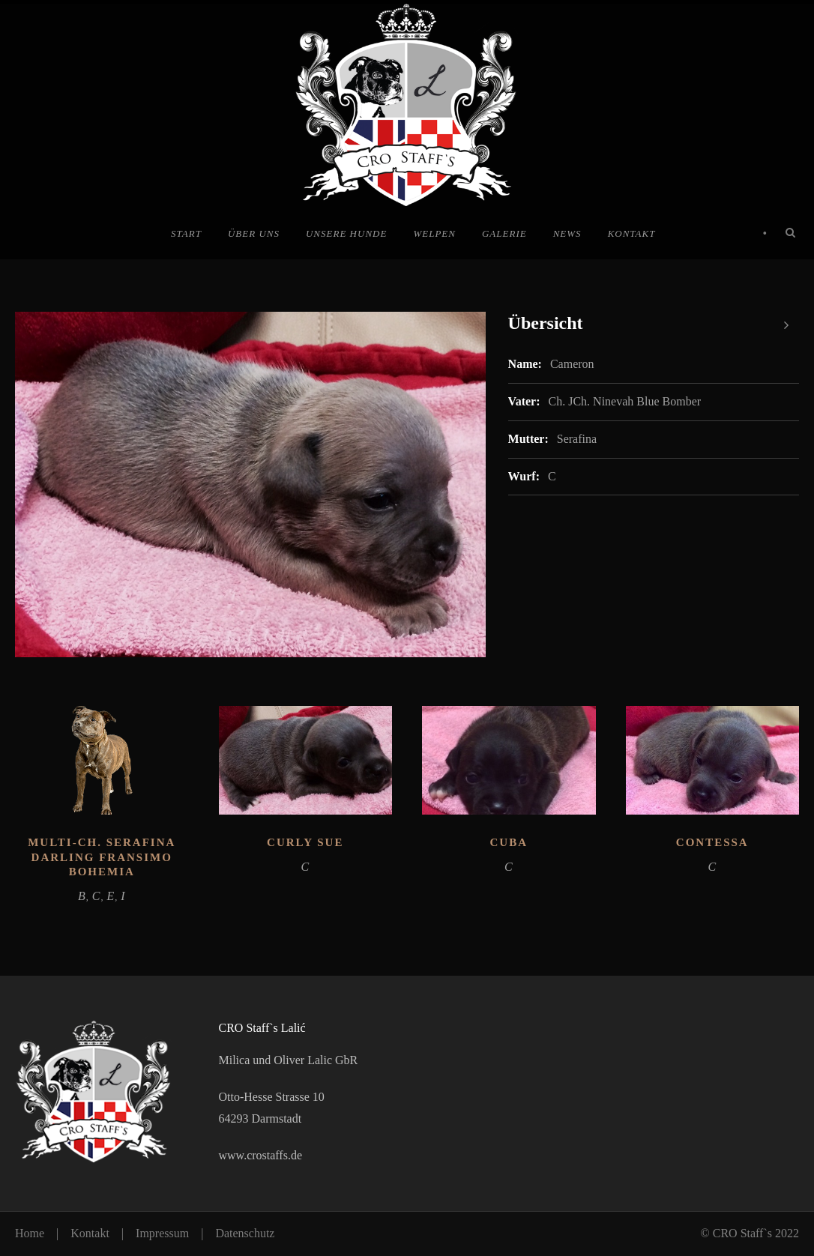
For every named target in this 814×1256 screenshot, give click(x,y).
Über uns (254, 233)
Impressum (162, 1233)
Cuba (508, 842)
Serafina (577, 438)
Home (29, 1233)
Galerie (504, 233)
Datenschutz (244, 1233)
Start (186, 233)
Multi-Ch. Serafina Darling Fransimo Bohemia (101, 857)
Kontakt (632, 233)
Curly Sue (305, 842)
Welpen (434, 233)
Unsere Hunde (346, 233)
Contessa (712, 842)
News (567, 233)
